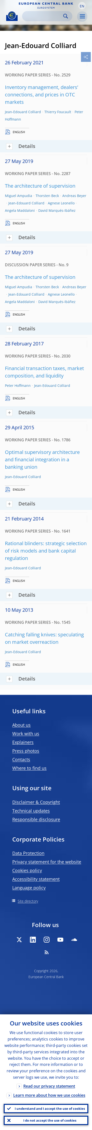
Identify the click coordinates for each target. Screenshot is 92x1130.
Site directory (28, 901)
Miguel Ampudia (18, 195)
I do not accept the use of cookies (49, 1120)
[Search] (43, 16)
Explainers (23, 742)
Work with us (25, 733)
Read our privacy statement (49, 1086)
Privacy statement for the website (46, 862)
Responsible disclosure (36, 819)
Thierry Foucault (57, 111)
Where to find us (29, 768)
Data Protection (28, 853)
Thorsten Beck (47, 195)
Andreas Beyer (74, 195)
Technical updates (31, 811)
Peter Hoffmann (18, 385)
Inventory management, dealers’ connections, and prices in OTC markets (41, 94)
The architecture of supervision (40, 185)
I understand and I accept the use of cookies (50, 1108)
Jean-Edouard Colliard (23, 111)
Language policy (29, 888)
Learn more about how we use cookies (49, 1095)
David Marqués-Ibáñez (57, 210)
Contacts (21, 759)
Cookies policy (27, 870)
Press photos (25, 751)
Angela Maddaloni (20, 210)
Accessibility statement (36, 879)
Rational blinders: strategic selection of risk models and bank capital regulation (46, 550)
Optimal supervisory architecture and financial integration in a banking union (42, 459)
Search (66, 16)
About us (21, 725)
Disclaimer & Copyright (36, 802)
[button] (82, 5)
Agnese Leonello (61, 203)
